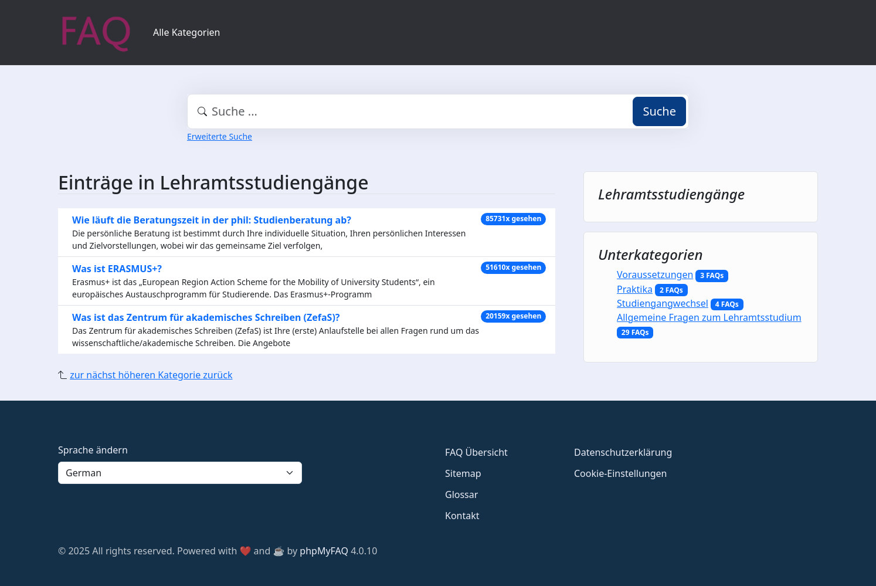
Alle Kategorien (186, 32)
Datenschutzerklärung (623, 452)
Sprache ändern (93, 449)
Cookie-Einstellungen (620, 473)
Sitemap (463, 473)
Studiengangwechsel (662, 303)
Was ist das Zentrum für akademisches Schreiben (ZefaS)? (205, 317)
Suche (659, 111)
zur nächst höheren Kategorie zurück (151, 374)
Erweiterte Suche (219, 136)
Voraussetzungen (655, 274)
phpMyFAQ (324, 550)
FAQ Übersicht (476, 452)
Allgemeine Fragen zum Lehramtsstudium (709, 317)
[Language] (180, 473)
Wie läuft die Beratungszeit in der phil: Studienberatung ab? (211, 220)
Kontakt (462, 515)
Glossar (461, 494)
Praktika (635, 289)
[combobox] (438, 111)
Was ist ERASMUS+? (117, 268)
